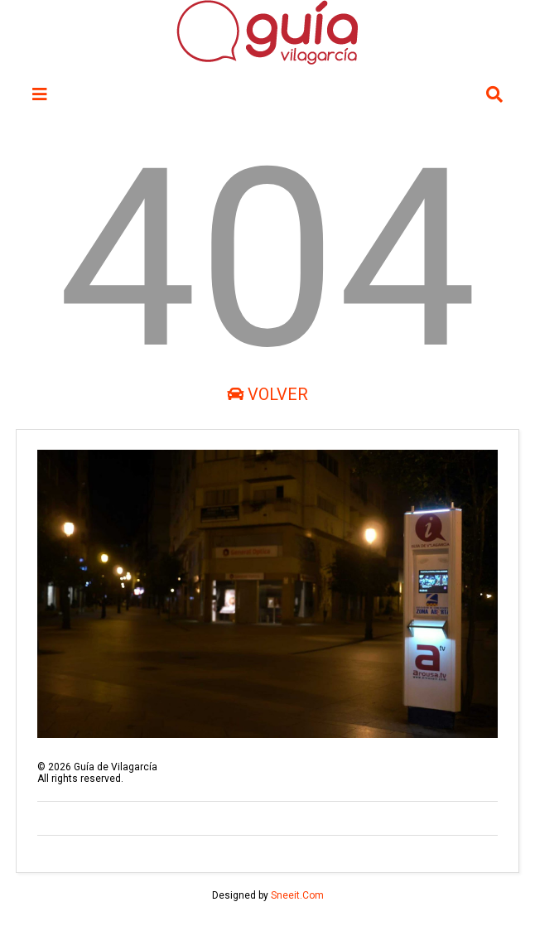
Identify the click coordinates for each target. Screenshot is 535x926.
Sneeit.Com (297, 895)
